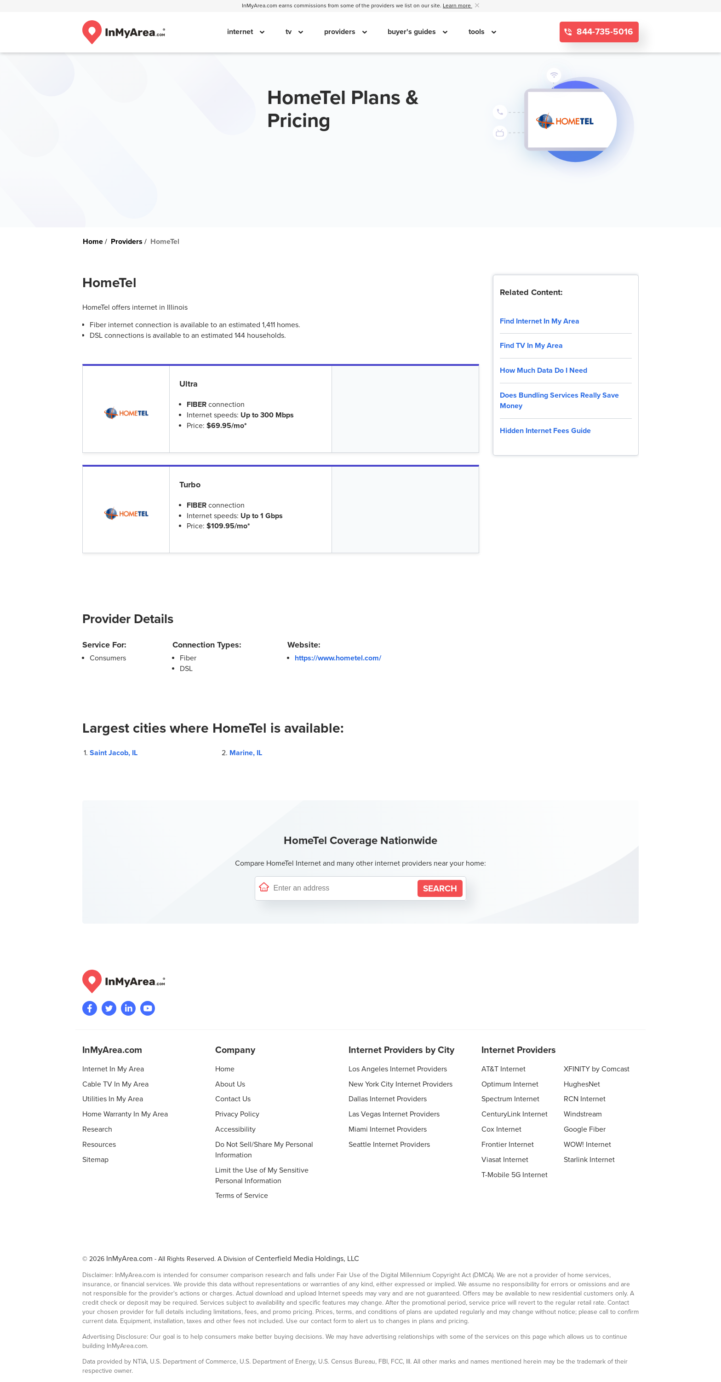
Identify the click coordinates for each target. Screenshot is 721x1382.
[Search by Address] (440, 888)
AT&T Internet (503, 1069)
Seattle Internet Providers (389, 1144)
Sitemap (95, 1159)
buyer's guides (413, 31)
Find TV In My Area (531, 345)
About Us (230, 1084)
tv (289, 31)
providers (340, 31)
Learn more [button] (457, 5)
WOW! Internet (587, 1144)
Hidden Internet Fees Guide (545, 430)
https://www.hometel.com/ (338, 658)
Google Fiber (585, 1129)
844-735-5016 (603, 32)
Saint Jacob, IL (113, 752)
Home (225, 1069)
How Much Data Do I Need (543, 370)
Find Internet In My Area (539, 321)
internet (241, 31)
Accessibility (235, 1129)
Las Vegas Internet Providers (394, 1114)
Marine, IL (245, 752)
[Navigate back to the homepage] (123, 32)
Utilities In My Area (112, 1099)
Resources (99, 1144)
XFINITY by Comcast (596, 1069)
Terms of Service (241, 1195)
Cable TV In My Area (115, 1084)
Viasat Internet (504, 1159)
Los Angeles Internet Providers (398, 1069)
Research (97, 1129)
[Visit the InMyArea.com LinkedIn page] (128, 1008)
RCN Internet (585, 1099)
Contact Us (233, 1099)
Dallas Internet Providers (388, 1099)
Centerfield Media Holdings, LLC (307, 1258)
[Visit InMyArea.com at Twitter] (109, 1008)
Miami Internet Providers (388, 1129)
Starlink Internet (589, 1159)
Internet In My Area (113, 1069)
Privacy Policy (237, 1114)
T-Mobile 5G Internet (514, 1175)
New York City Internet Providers (400, 1084)
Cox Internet (501, 1129)
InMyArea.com (129, 1258)
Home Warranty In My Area (125, 1114)
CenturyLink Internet (514, 1114)
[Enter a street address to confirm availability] (343, 888)
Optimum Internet (509, 1084)
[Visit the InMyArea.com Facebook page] (89, 1008)
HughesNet (582, 1084)
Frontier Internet (507, 1144)
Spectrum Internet (510, 1099)
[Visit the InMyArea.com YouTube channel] (147, 1008)
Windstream (583, 1114)
